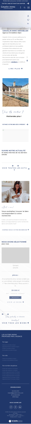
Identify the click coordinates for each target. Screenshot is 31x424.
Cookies (19, 416)
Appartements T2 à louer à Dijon (11, 377)
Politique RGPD (13, 416)
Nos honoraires (12, 414)
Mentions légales (10, 415)
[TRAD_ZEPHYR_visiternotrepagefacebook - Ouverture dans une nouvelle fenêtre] (11, 407)
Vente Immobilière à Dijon (9, 358)
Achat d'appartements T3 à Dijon (11, 373)
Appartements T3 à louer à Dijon (11, 379)
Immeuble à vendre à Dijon (9, 350)
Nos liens (21, 415)
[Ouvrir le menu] (28, 7)
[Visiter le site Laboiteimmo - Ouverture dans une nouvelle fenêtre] (15, 420)
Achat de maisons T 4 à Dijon (10, 370)
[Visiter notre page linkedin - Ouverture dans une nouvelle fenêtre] (20, 407)
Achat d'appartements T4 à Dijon (11, 375)
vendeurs (14, 62)
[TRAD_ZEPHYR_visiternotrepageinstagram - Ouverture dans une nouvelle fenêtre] (15, 407)
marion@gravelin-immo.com (15, 393)
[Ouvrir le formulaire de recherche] (24, 7)
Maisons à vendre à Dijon (9, 345)
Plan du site (19, 414)
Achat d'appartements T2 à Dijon (11, 372)
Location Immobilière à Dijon (10, 360)
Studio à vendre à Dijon (8, 348)
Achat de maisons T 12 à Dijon (10, 368)
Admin (17, 415)
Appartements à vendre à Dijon (10, 346)
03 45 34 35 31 (15, 391)
